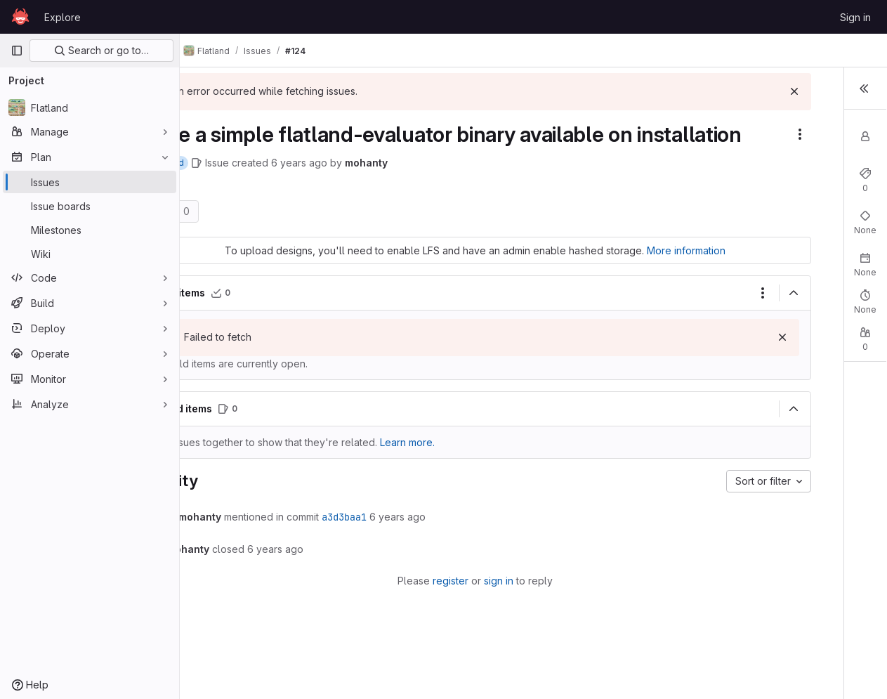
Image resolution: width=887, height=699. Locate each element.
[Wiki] (89, 253)
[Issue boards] (89, 206)
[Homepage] (20, 17)
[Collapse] (648, 333)
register (407, 621)
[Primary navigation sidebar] (17, 50)
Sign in (855, 17)
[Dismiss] (649, 91)
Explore (62, 17)
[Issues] (89, 182)
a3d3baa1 (402, 557)
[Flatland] (89, 107)
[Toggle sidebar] (862, 90)
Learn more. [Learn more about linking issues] (465, 483)
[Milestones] (89, 229)
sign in (455, 621)
